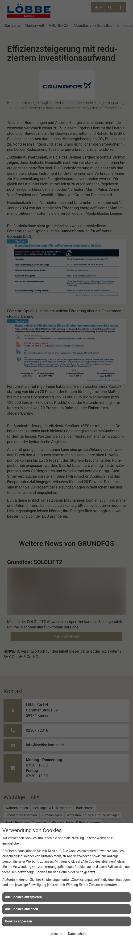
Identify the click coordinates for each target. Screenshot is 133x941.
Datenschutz (77, 934)
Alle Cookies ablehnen (21, 909)
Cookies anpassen (18, 921)
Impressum (55, 934)
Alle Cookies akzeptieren (23, 897)
